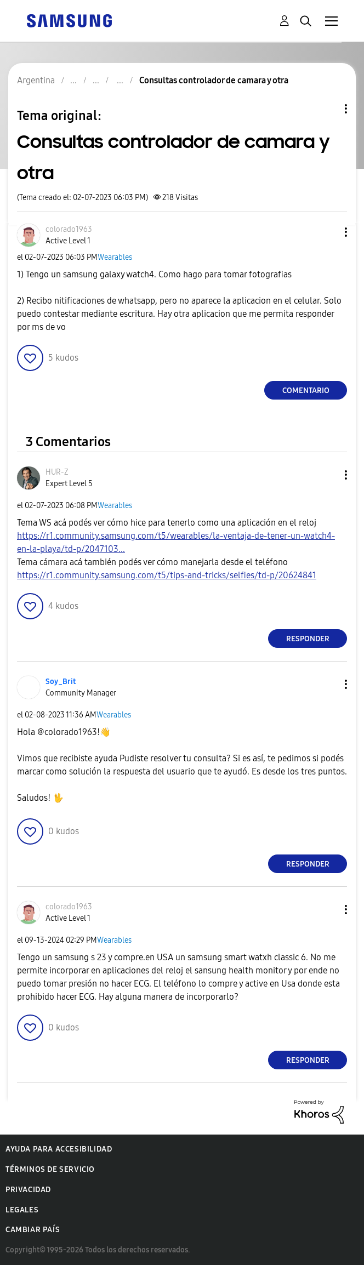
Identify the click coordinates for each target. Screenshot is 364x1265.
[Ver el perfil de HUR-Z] (57, 472)
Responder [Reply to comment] (307, 638)
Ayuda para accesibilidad (58, 1149)
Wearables (115, 257)
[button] (328, 232)
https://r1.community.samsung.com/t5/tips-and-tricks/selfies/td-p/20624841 (166, 575)
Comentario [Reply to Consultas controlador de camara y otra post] (305, 390)
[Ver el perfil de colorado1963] (69, 229)
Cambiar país (32, 1229)
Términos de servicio (50, 1169)
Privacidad (28, 1189)
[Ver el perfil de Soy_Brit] (61, 681)
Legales (21, 1210)
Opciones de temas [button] (327, 108)
